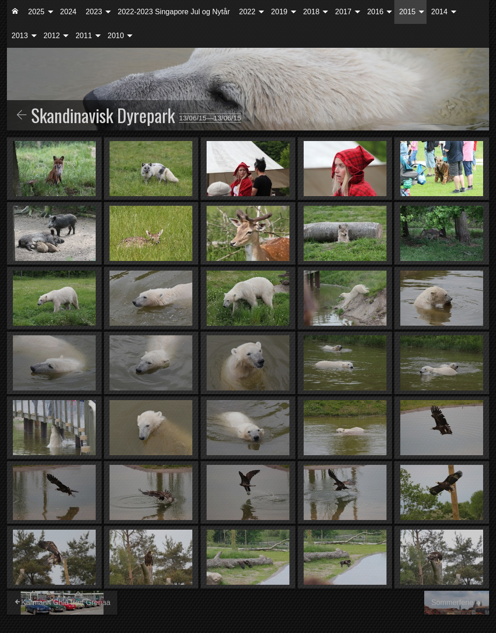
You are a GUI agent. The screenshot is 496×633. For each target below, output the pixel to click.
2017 (343, 12)
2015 (407, 12)
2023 (94, 12)
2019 (279, 12)
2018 (311, 12)
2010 (116, 36)
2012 (52, 36)
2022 (247, 12)
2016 (375, 12)
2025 (36, 12)
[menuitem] (15, 12)
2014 (439, 12)
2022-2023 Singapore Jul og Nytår (174, 12)
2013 (20, 36)
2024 (68, 12)
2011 (83, 36)
